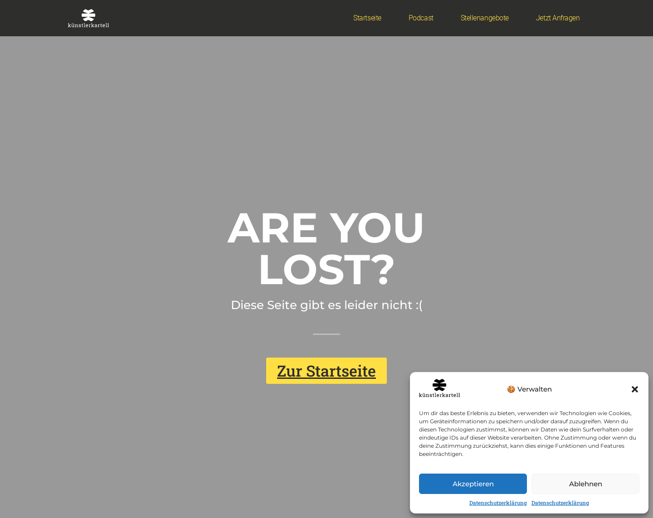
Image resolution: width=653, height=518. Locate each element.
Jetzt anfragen (558, 18)
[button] (634, 389)
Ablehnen (585, 483)
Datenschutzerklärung (498, 502)
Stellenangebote (485, 18)
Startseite (367, 18)
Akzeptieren (473, 483)
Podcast (421, 18)
